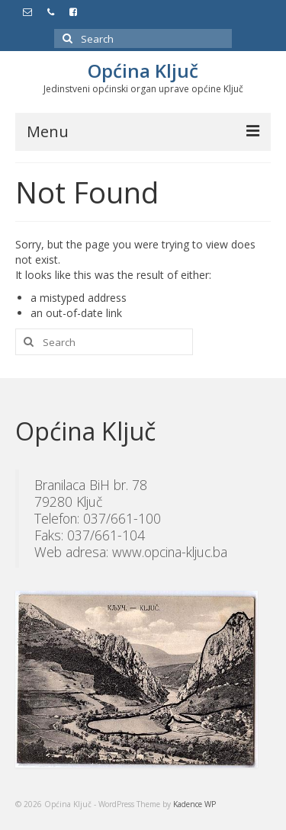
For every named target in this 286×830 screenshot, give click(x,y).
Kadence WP (194, 804)
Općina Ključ (143, 70)
